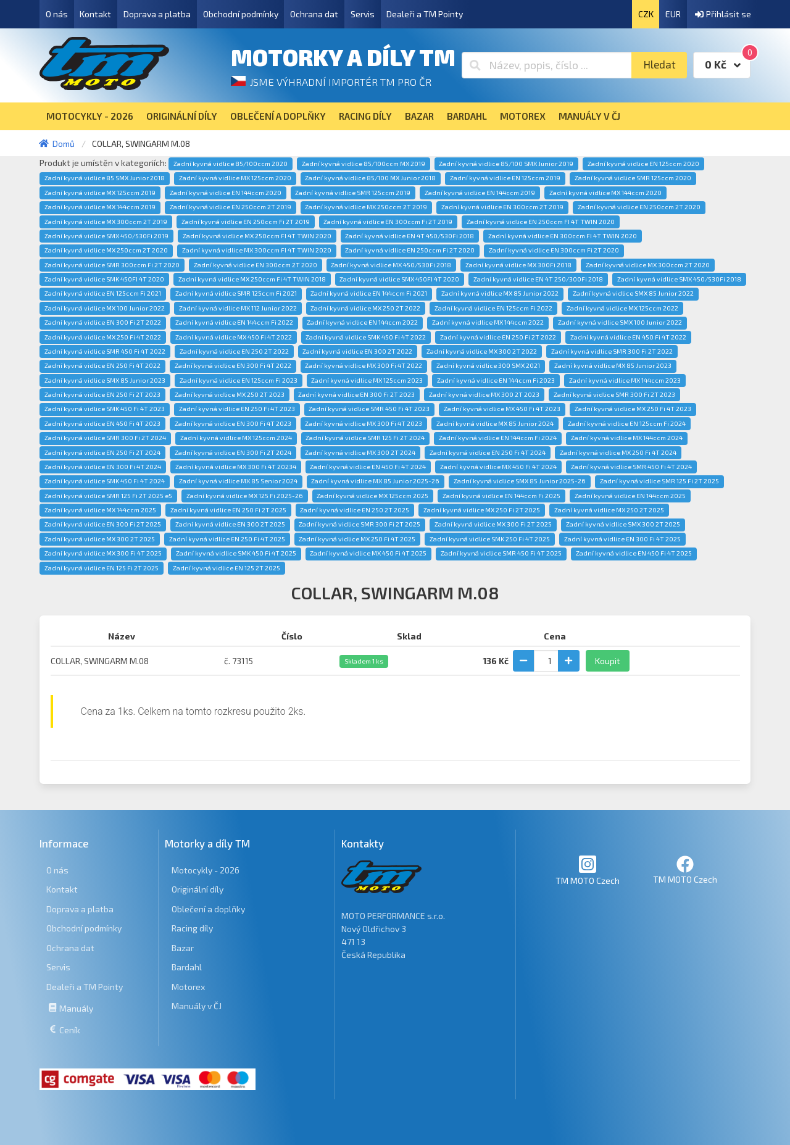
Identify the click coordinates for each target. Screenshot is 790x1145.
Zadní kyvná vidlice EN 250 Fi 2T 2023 (102, 394)
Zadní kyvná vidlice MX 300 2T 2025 (99, 539)
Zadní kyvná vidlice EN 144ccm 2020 (225, 192)
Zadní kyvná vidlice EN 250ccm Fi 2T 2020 (410, 250)
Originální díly (197, 889)
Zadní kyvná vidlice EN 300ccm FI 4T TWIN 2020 (562, 235)
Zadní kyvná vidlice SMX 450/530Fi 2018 (679, 279)
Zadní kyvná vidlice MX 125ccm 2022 (622, 308)
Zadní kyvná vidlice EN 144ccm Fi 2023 (496, 380)
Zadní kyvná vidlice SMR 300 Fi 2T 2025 (359, 524)
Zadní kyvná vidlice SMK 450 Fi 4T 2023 (104, 408)
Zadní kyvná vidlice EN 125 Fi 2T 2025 (101, 568)
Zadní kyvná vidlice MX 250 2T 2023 (230, 394)
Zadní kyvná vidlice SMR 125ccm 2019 (352, 192)
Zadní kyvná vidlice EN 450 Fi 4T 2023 (102, 423)
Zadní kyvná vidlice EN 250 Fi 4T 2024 (488, 452)
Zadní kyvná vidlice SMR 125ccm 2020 (633, 177)
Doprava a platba (157, 14)
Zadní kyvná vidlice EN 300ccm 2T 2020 (255, 265)
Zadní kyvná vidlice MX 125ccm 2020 (235, 177)
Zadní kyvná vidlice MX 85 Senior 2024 (238, 481)
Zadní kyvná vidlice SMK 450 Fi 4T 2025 (236, 553)
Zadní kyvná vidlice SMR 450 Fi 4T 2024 (631, 466)
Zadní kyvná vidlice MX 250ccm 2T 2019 (366, 206)
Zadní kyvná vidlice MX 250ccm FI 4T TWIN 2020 (257, 235)
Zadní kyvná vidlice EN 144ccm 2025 (630, 495)
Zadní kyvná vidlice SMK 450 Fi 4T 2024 (104, 481)
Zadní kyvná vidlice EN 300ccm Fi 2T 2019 (387, 221)
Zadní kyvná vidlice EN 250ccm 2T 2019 (230, 206)
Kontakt (95, 14)
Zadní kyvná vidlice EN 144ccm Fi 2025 (501, 495)
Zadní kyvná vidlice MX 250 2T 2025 (609, 510)
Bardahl (187, 967)
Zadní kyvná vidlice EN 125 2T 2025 (226, 568)
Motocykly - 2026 (205, 870)
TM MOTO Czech (587, 870)
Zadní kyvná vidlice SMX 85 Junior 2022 (633, 293)
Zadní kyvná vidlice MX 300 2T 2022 (481, 351)
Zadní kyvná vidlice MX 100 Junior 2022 (104, 308)
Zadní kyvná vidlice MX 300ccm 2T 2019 (105, 221)
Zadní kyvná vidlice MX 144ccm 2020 (605, 192)
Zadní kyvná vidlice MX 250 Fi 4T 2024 (618, 452)
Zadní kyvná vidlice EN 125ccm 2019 (505, 177)
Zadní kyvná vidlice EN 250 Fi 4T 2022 (102, 365)
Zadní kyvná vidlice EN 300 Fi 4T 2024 (102, 466)
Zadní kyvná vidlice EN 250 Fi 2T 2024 (102, 452)
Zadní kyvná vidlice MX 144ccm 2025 (100, 510)
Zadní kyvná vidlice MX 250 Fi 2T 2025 (481, 510)
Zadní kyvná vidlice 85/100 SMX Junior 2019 (506, 163)
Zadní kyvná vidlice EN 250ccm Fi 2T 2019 (245, 221)
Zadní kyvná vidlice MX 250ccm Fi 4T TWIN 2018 (252, 279)
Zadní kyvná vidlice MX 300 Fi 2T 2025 (493, 524)
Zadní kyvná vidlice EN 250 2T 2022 (234, 351)
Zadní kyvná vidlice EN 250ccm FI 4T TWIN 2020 (541, 221)
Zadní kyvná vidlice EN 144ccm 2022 (362, 322)
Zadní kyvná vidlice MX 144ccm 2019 (100, 206)
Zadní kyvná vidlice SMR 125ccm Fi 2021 (236, 293)
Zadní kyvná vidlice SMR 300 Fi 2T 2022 (612, 351)
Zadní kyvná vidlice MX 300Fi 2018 (518, 265)
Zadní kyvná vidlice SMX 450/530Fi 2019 (106, 235)
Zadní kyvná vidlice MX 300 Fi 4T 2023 (363, 423)
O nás (57, 14)
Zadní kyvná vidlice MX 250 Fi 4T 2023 (633, 408)
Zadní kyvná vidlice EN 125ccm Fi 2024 (627, 423)
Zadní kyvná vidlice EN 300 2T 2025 (230, 524)
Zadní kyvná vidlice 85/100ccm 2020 (230, 163)
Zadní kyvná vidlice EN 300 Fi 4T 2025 (622, 539)
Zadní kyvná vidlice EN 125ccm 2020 (643, 163)
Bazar (183, 948)
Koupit (607, 661)
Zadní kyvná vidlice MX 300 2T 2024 (360, 452)
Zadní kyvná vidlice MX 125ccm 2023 (367, 380)
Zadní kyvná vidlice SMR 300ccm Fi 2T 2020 (112, 265)
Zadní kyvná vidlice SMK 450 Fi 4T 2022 (366, 337)
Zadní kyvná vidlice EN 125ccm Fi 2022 (493, 308)
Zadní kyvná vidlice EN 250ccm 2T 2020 (639, 206)
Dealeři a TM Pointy (424, 14)
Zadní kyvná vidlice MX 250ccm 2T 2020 (106, 250)
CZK (646, 14)
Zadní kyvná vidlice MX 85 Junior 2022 (500, 293)
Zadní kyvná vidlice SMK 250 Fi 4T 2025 (490, 539)
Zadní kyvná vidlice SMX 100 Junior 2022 (620, 322)
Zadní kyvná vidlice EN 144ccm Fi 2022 (234, 322)
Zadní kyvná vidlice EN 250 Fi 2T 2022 (498, 337)
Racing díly (192, 928)
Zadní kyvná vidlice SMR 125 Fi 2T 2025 (659, 481)
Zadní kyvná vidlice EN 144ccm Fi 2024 (498, 437)
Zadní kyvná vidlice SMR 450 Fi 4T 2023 (369, 408)
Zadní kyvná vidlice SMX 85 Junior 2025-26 (520, 481)
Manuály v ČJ (197, 1006)
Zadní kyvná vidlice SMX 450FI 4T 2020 (399, 279)
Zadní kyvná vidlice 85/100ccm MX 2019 (363, 163)
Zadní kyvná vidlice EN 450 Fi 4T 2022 (628, 337)
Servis (363, 14)
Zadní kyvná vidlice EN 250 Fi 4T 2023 (237, 408)
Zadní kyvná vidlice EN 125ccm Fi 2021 (102, 293)
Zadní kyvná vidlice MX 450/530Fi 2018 (391, 265)
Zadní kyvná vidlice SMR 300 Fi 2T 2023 (614, 394)
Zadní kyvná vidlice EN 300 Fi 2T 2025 (102, 524)
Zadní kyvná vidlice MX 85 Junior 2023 (613, 365)
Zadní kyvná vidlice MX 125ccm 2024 (236, 437)
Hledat (659, 64)
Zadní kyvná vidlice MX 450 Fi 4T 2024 (498, 466)
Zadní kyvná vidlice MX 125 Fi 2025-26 (244, 495)
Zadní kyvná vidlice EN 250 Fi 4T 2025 (227, 539)
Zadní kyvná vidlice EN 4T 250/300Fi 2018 (538, 279)
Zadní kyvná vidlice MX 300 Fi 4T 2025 (103, 553)
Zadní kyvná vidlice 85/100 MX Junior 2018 (370, 177)
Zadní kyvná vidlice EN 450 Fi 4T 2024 (368, 466)
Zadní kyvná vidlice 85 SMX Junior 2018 (104, 177)
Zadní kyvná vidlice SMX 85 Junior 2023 (104, 380)
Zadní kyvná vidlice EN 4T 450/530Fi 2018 (409, 235)
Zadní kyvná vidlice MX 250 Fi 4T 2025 (357, 539)
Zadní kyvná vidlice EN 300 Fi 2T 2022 (102, 322)
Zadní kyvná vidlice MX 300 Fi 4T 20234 (235, 466)
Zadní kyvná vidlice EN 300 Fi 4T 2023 (233, 423)
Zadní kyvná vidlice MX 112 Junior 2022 (238, 308)
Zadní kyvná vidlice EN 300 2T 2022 (357, 351)
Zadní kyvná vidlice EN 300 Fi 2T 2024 (233, 452)
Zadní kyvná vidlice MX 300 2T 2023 (484, 394)
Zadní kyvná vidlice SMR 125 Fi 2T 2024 (365, 437)
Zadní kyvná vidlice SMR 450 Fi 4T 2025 (501, 553)
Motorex (188, 986)
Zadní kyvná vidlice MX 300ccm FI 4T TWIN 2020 (256, 250)
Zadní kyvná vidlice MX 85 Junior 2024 (495, 423)
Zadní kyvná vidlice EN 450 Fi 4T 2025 (634, 553)
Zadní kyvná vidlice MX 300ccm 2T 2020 (648, 265)
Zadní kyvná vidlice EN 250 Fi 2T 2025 (228, 510)
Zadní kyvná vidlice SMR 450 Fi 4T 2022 (104, 351)
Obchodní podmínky (240, 14)
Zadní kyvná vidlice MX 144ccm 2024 (627, 437)
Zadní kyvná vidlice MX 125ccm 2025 (372, 495)
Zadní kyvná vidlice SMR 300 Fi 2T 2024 (105, 437)
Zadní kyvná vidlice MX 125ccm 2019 (100, 192)
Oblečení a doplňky (208, 909)
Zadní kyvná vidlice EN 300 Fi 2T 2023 (356, 394)
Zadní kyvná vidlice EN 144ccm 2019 (480, 192)
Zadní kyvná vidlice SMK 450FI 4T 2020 (104, 279)
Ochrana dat (314, 14)
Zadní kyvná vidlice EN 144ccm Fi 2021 (368, 293)
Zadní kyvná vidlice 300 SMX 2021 (488, 365)
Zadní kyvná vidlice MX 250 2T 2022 (365, 308)
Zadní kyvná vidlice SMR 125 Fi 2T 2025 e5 (108, 495)
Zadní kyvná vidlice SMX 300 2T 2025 (623, 524)
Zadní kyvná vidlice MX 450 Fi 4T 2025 (368, 553)
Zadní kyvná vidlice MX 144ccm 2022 (488, 322)
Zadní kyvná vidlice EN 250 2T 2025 (354, 510)
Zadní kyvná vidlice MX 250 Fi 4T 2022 (102, 337)
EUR (673, 14)
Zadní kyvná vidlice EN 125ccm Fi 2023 (238, 380)
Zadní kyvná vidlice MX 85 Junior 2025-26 (375, 481)
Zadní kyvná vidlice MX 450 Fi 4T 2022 (233, 337)
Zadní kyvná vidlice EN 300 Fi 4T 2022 (233, 365)
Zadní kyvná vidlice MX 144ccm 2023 (625, 380)
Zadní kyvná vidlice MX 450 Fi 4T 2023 (502, 408)
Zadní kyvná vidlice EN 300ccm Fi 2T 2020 (554, 250)
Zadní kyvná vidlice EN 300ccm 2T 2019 (502, 206)
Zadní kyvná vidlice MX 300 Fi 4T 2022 (363, 365)
